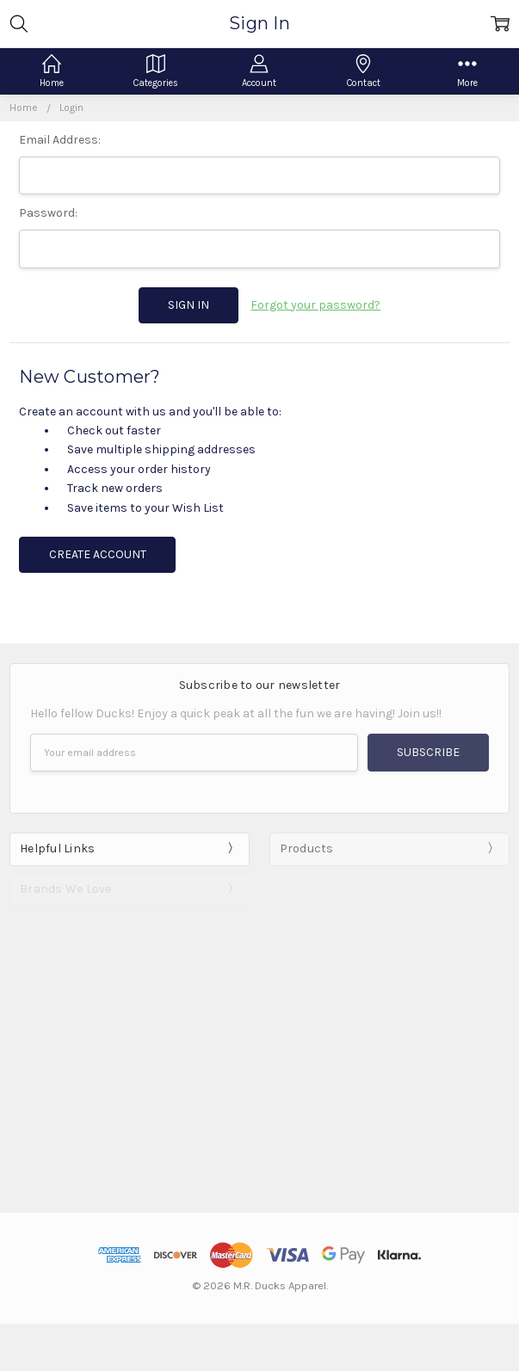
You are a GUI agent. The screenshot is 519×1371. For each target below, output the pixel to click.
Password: (48, 213)
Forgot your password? (315, 305)
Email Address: (60, 139)
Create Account (97, 554)
